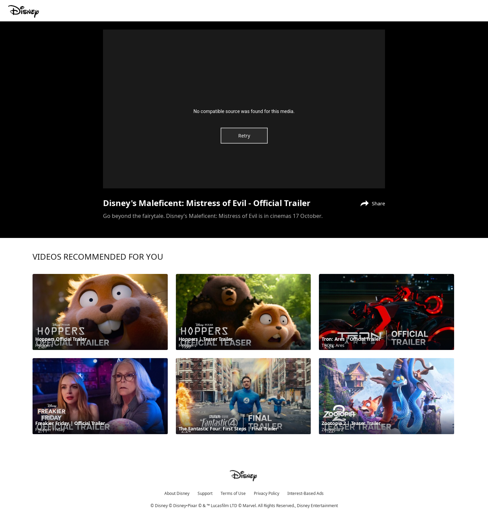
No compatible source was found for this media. (244, 111)
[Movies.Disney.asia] (24, 11)
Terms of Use (233, 493)
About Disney (176, 493)
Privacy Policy (266, 493)
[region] (244, 109)
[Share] (371, 202)
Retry (244, 135)
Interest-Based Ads (305, 493)
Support (205, 493)
